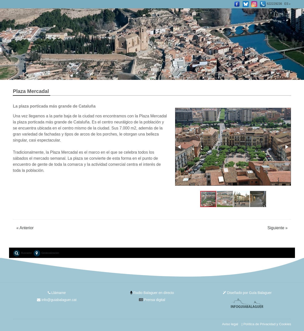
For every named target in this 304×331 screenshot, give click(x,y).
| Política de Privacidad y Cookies (266, 324)
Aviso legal (230, 324)
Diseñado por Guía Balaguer (247, 293)
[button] (180, 147)
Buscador (22, 253)
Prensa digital (152, 300)
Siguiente (278, 228)
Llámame (57, 293)
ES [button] (286, 4)
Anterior (25, 228)
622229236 (271, 4)
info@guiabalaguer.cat (56, 300)
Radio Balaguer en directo (152, 293)
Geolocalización (46, 253)
